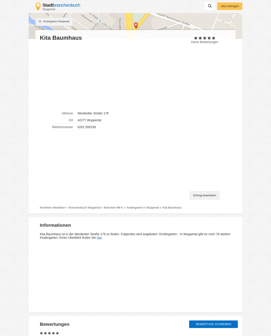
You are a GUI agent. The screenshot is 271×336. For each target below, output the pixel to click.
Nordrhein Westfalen (52, 207)
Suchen (210, 6)
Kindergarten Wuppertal (54, 22)
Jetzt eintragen (229, 6)
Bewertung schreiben (213, 324)
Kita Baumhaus (171, 207)
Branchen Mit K (113, 207)
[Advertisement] (106, 76)
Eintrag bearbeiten (204, 195)
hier (99, 237)
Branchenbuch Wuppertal (84, 207)
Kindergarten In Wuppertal (142, 207)
